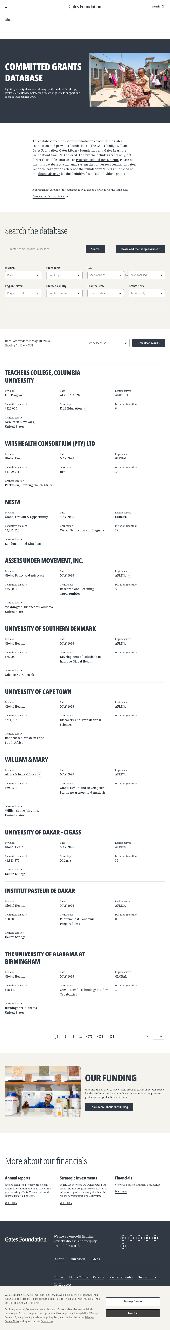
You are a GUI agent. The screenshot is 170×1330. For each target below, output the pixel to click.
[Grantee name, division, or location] (44, 249)
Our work (78, 1259)
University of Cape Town (38, 691)
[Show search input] (158, 7)
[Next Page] (121, 1036)
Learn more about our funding (109, 1107)
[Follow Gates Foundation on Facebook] (131, 1238)
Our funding (111, 1078)
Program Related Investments (97, 160)
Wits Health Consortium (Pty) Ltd (50, 443)
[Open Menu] (6, 6)
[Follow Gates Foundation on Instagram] (147, 1238)
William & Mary (26, 759)
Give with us (147, 1277)
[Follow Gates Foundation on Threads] (123, 1246)
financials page (49, 174)
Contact (59, 1277)
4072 (89, 1036)
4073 (100, 1036)
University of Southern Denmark (50, 628)
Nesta (12, 502)
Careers (98, 1277)
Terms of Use (47, 1321)
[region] (85, 1308)
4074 (111, 1036)
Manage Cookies (133, 1301)
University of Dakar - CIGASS (43, 832)
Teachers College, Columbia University (42, 376)
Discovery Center (121, 1277)
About (9, 20)
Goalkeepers (63, 1284)
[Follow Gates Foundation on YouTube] (155, 1238)
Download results (146, 344)
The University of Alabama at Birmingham (45, 957)
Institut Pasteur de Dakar (40, 890)
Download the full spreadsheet (140, 249)
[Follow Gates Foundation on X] (123, 1238)
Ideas (96, 1259)
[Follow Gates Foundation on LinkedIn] (139, 1238)
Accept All (133, 1313)
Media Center (79, 1277)
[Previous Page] (49, 1036)
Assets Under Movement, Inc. (44, 560)
